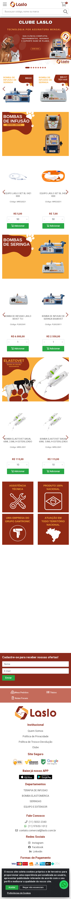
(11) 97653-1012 (35, 826)
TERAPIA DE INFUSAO (36, 790)
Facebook (35, 847)
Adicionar (18, 225)
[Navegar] (5, 41)
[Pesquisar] (65, 12)
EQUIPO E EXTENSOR (35, 806)
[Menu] (4, 4)
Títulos (51, 692)
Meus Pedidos (19, 692)
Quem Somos (35, 731)
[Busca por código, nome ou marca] (32, 12)
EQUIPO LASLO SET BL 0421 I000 (17, 194)
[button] (27, 67)
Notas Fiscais (19, 698)
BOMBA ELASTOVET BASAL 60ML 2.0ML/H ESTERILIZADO (17, 440)
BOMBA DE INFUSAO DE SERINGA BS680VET (53, 317)
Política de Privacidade (35, 736)
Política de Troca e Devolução (35, 741)
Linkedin (35, 851)
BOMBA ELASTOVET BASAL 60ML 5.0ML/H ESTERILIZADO (53, 440)
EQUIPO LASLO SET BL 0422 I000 (53, 194)
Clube (35, 747)
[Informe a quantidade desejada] (18, 219)
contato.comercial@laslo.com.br (35, 830)
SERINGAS (35, 801)
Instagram (35, 842)
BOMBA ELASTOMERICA (35, 795)
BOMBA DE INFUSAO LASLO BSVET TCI (18, 317)
